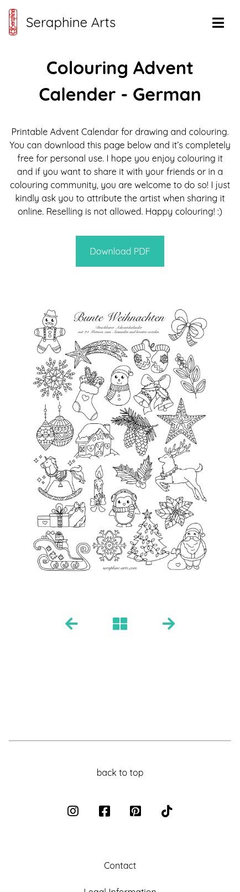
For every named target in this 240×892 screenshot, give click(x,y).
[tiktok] (167, 812)
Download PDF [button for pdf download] (120, 251)
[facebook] (105, 812)
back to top (120, 772)
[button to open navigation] (218, 23)
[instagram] (74, 812)
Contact (120, 865)
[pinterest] (136, 812)
